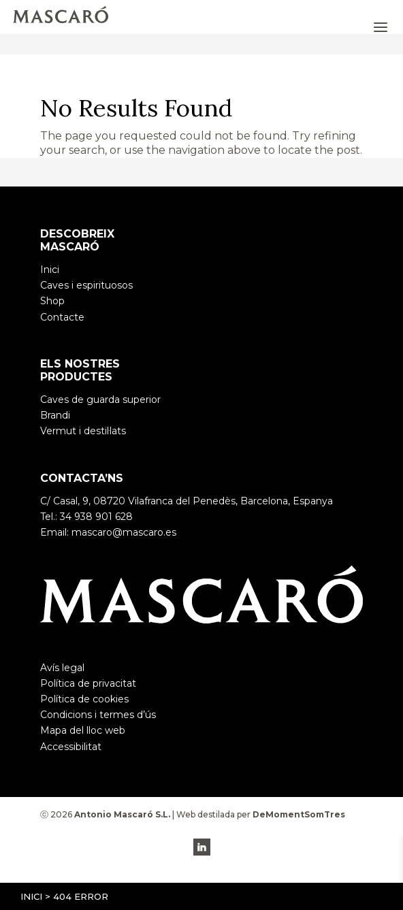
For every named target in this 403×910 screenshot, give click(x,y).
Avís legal (62, 668)
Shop (52, 301)
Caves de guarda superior (100, 399)
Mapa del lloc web (82, 730)
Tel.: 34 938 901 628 (86, 516)
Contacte (62, 317)
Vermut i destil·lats (83, 431)
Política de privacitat (88, 683)
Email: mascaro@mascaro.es (108, 532)
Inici (31, 896)
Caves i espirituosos (86, 285)
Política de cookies (84, 699)
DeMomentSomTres (299, 814)
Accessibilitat (70, 747)
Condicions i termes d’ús (98, 715)
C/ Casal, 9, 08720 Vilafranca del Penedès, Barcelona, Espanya (186, 501)
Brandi (55, 415)
